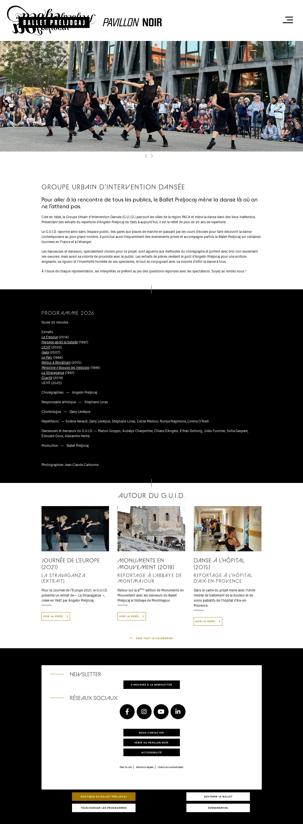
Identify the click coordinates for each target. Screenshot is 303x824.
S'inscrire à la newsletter (151, 684)
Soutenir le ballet (218, 796)
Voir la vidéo (55, 616)
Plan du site (126, 767)
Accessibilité (151, 752)
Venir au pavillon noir (151, 742)
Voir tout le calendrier (154, 638)
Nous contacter (151, 732)
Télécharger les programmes (104, 807)
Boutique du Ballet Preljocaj (104, 796)
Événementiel (218, 807)
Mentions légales (145, 767)
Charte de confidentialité (170, 767)
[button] (146, 156)
